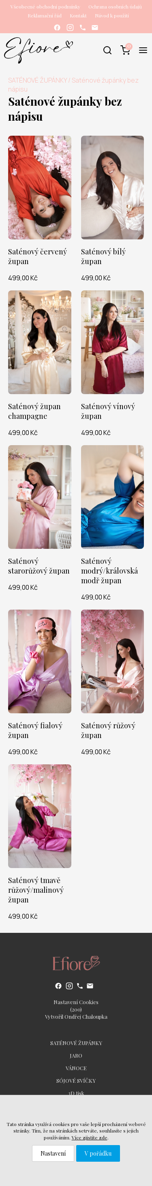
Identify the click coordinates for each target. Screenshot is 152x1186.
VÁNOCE (76, 1067)
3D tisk (76, 1093)
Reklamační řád (45, 15)
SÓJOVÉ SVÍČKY (76, 1080)
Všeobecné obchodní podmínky (45, 6)
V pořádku (98, 1153)
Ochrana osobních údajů (115, 6)
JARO (76, 1055)
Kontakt (78, 15)
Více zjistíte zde (89, 1137)
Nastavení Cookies (76, 1001)
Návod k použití (112, 15)
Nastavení (53, 1153)
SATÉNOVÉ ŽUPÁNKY (37, 80)
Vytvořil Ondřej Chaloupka (76, 1016)
